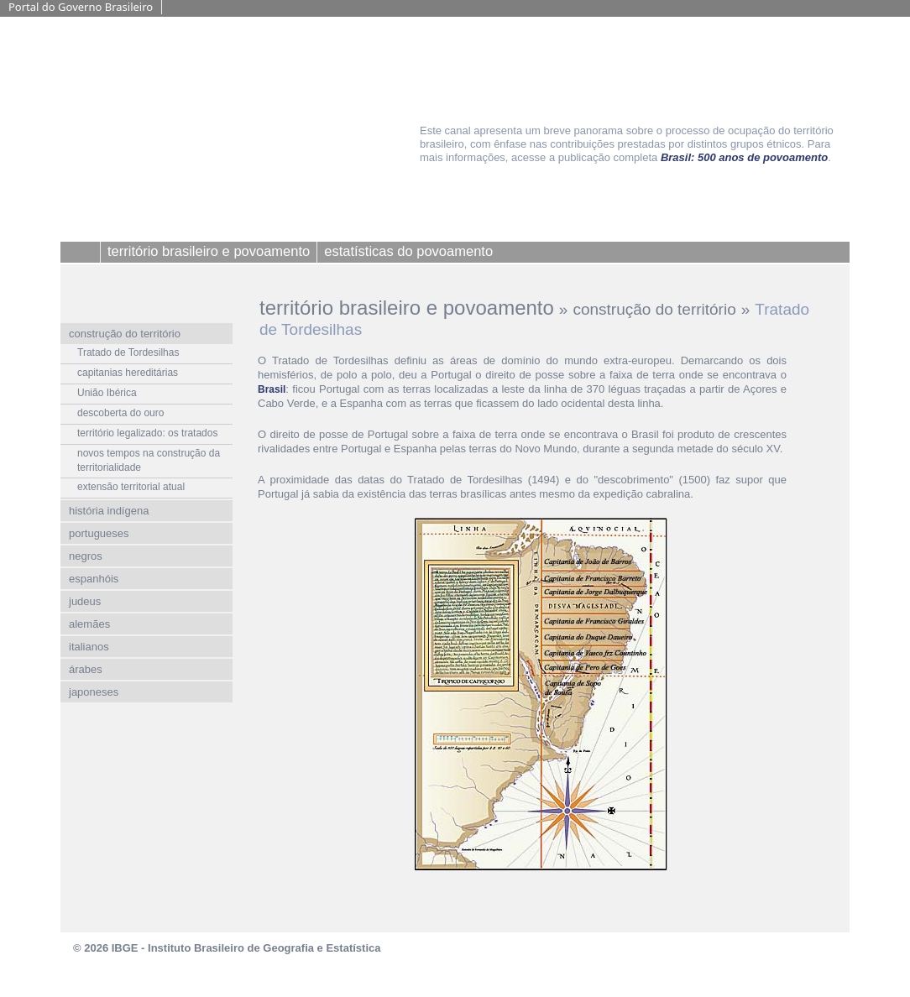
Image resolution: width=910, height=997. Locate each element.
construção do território (654, 309)
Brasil (271, 389)
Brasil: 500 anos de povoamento (744, 157)
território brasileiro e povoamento (406, 307)
